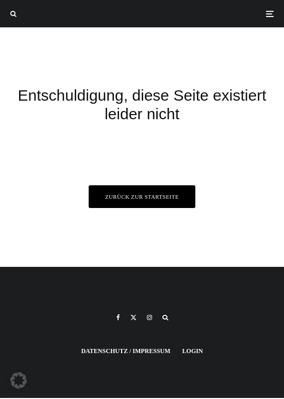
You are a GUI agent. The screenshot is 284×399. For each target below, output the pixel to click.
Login (192, 351)
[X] (133, 317)
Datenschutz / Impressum (125, 351)
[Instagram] (149, 317)
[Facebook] (118, 317)
